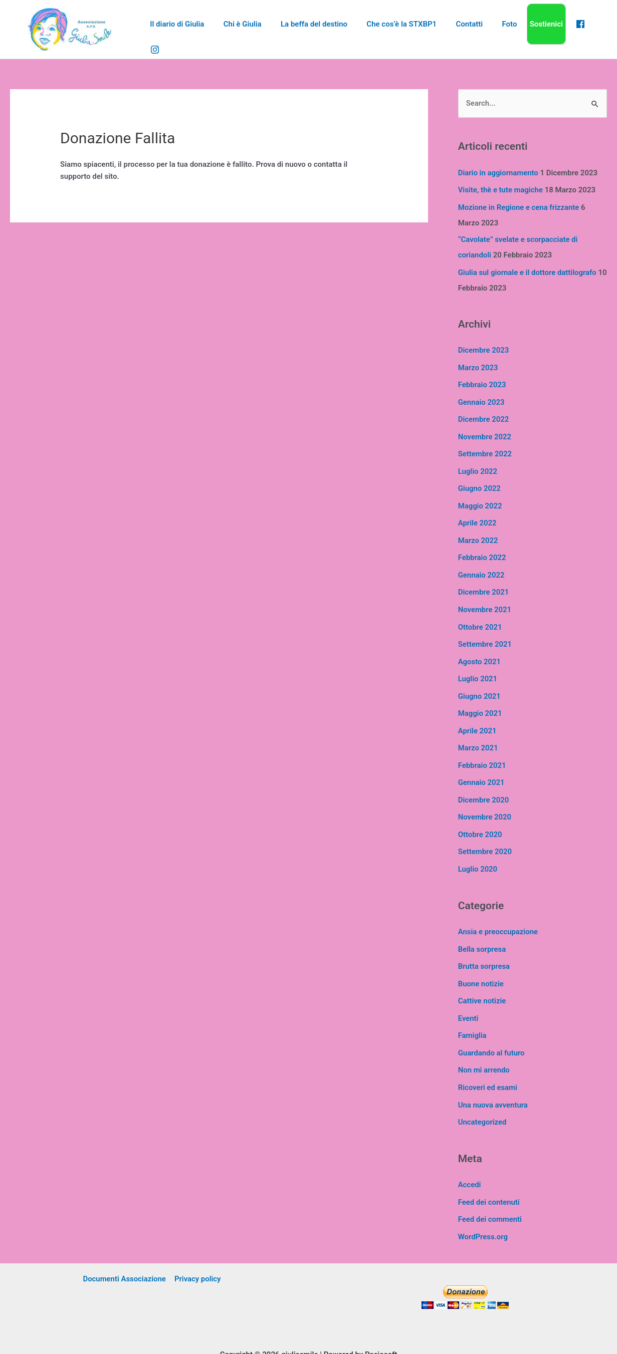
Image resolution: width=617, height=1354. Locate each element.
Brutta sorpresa (484, 951)
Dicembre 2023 (483, 348)
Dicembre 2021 (483, 584)
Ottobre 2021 (480, 618)
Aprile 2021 (477, 719)
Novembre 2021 (485, 601)
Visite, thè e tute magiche (501, 189)
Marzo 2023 (478, 364)
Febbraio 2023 (482, 381)
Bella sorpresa (482, 934)
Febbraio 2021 (482, 753)
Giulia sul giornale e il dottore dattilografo (527, 270)
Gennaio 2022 (481, 567)
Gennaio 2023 (481, 398)
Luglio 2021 (478, 669)
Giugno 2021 (479, 686)
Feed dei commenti (490, 1199)
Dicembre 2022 (483, 415)
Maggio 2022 (480, 499)
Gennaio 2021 (481, 770)
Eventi (468, 1001)
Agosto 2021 (479, 652)
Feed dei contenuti (489, 1182)
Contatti (459, 29)
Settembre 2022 (485, 449)
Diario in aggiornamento (498, 172)
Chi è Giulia (245, 29)
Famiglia (472, 1018)
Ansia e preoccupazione (498, 917)
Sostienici (529, 29)
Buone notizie (481, 968)
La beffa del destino (312, 29)
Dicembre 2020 (483, 787)
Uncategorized (482, 1103)
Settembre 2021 (485, 635)
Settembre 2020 (485, 838)
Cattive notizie (482, 985)
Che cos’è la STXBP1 (395, 29)
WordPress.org (483, 1216)
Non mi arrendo (484, 1052)
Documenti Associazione (124, 1258)
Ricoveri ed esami (488, 1069)
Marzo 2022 (478, 533)
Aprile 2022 (477, 516)
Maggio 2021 (480, 702)
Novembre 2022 (485, 432)
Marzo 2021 (478, 736)
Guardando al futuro (491, 1035)
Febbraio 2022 (482, 551)
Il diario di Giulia (183, 29)
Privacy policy (197, 1258)
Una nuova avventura (493, 1086)
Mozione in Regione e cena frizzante (519, 206)
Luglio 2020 (478, 855)
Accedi (469, 1165)
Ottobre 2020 (480, 821)
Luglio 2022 (478, 466)
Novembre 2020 (485, 804)
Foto (495, 29)
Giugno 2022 (479, 483)
